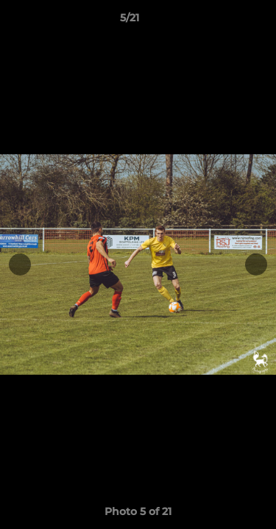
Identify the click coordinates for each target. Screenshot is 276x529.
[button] (223, 21)
